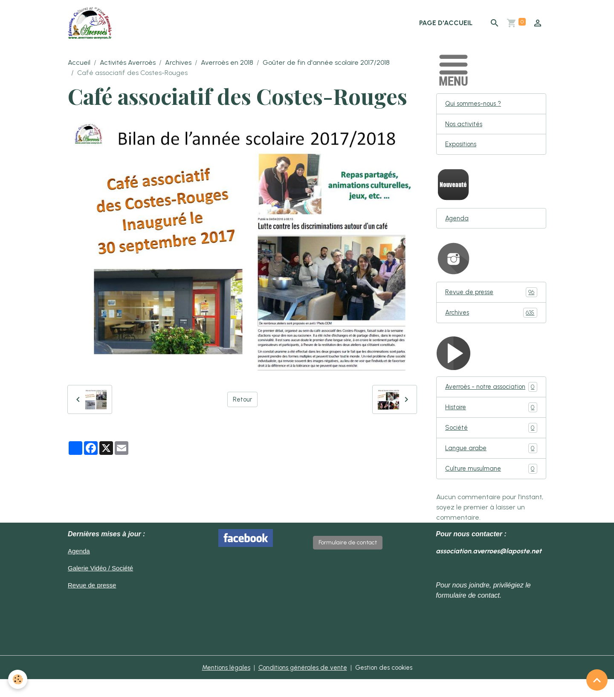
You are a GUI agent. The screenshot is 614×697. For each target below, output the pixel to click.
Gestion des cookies (389, 685)
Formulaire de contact (348, 560)
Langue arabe (491, 465)
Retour (242, 401)
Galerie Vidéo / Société (102, 585)
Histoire (491, 423)
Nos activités (464, 126)
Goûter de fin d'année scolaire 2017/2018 (326, 64)
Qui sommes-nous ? (476, 105)
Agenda (457, 222)
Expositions (462, 147)
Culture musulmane (491, 486)
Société (491, 444)
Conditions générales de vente (302, 685)
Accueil (79, 64)
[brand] (93, 24)
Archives (178, 64)
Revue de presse (491, 296)
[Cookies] (18, 679)
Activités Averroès (128, 64)
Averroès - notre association (491, 397)
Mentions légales (220, 685)
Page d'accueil (445, 24)
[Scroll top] (597, 680)
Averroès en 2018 (227, 64)
